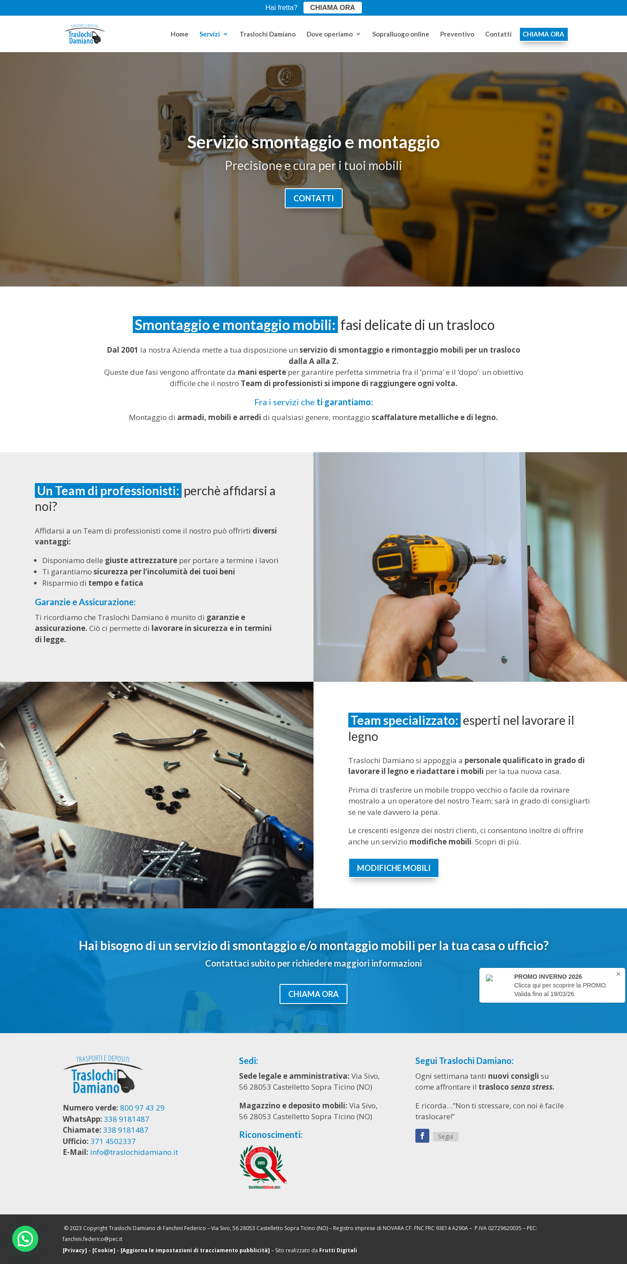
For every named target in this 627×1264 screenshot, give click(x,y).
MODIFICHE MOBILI (394, 868)
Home (180, 34)
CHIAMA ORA (543, 34)
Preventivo (457, 34)
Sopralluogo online (400, 34)
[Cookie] (103, 1250)
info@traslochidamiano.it (134, 1152)
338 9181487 (126, 1119)
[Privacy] (75, 1250)
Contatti (498, 34)
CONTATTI (313, 198)
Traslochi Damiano (267, 34)
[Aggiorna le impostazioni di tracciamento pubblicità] (195, 1250)
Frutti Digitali (338, 1250)
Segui (445, 1136)
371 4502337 (113, 1141)
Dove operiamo (330, 34)
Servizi (209, 34)
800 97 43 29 (142, 1108)
